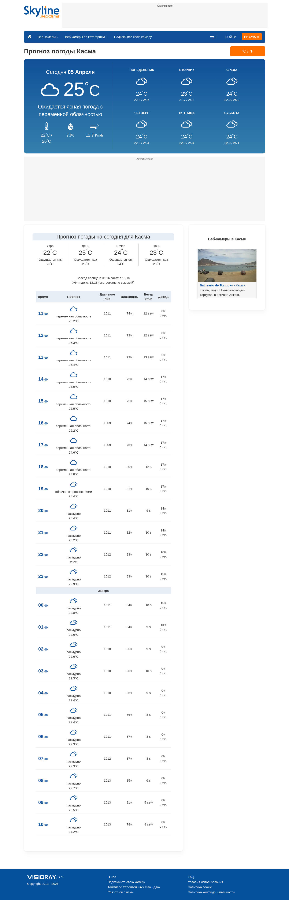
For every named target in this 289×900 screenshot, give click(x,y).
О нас (112, 877)
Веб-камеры (48, 37)
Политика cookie (200, 887)
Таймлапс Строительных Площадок (134, 887)
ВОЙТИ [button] (230, 37)
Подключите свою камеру (133, 37)
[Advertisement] (165, 18)
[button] (213, 36)
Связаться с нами (121, 892)
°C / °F (247, 51)
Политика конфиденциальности (211, 892)
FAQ (191, 877)
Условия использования (205, 882)
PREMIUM (251, 36)
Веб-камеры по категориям (86, 37)
